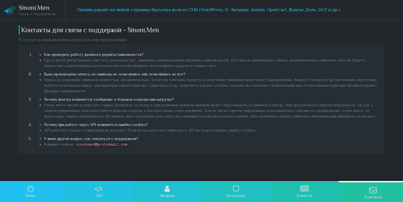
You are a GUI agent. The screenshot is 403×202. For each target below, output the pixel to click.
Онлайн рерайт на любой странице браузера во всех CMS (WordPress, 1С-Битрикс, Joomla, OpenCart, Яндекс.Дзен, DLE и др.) (208, 9)
